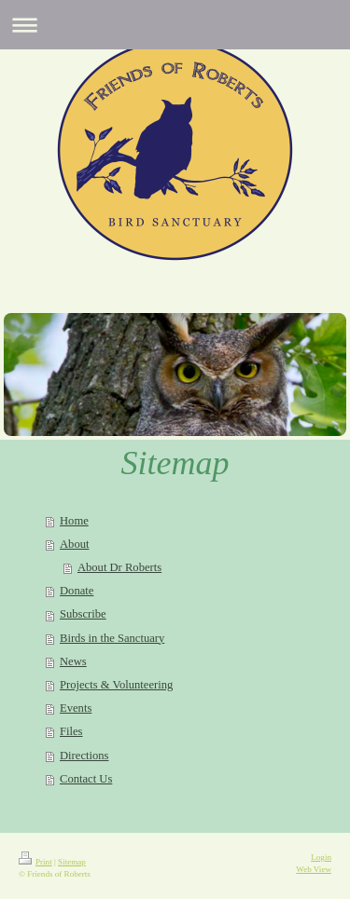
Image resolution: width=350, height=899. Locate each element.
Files (71, 731)
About (74, 544)
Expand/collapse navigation (175, 25)
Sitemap (72, 861)
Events (75, 708)
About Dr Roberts (119, 567)
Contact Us (86, 778)
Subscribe (83, 613)
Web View (313, 869)
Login (321, 857)
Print (35, 861)
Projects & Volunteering (116, 684)
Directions (84, 755)
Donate (76, 590)
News (73, 661)
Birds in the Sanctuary (112, 638)
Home (74, 520)
